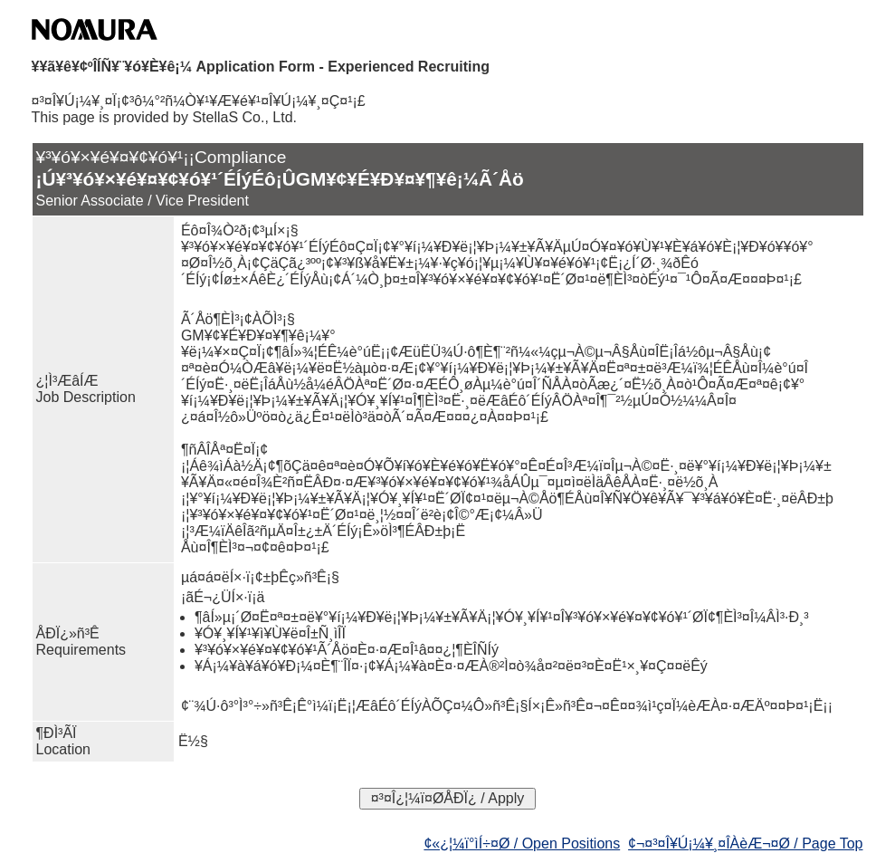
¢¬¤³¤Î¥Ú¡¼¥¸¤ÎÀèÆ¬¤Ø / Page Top (745, 843)
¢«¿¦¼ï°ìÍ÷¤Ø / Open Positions (522, 843)
